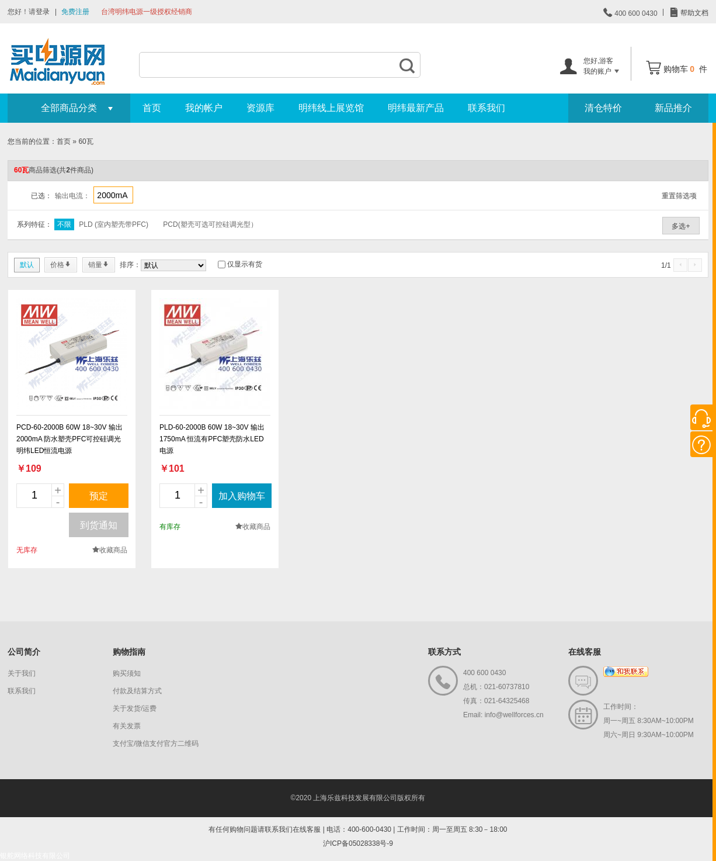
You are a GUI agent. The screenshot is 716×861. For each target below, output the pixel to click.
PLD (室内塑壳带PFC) (113, 224)
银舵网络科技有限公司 (35, 856)
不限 (64, 224)
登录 (43, 12)
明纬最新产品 (416, 108)
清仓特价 (603, 108)
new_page (71, 353)
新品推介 (673, 108)
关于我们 (22, 673)
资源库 (260, 108)
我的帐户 (204, 108)
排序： (130, 265)
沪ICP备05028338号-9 (358, 843)
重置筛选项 (679, 196)
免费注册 (75, 12)
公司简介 (24, 651)
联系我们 (486, 108)
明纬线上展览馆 (331, 108)
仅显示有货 (244, 264)
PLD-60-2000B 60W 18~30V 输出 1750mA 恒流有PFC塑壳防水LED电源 (212, 439)
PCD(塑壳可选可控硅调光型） (210, 224)
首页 (151, 108)
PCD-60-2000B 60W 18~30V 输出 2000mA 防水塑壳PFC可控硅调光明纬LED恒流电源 (69, 439)
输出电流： (72, 196)
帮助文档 (693, 13)
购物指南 (129, 651)
